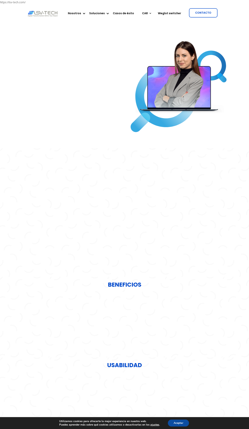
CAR (145, 13)
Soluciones (97, 13)
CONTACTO (203, 13)
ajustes (154, 425)
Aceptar (178, 423)
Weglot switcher (169, 13)
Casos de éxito (123, 13)
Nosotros (74, 13)
